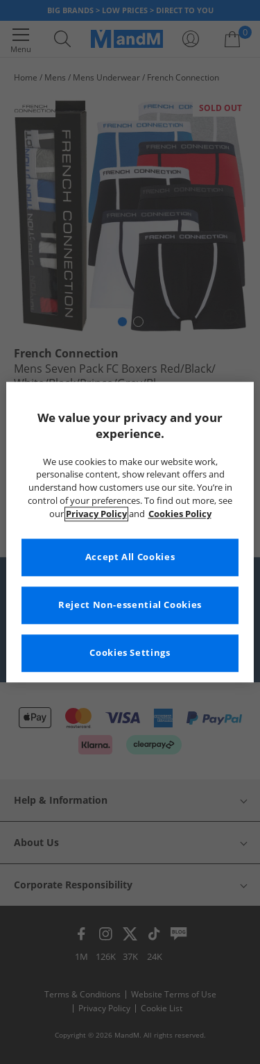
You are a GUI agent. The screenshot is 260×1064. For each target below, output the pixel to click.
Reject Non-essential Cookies (130, 605)
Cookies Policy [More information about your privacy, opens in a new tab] (179, 514)
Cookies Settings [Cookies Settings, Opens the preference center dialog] (129, 653)
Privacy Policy (96, 514)
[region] (129, 532)
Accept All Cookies (130, 557)
